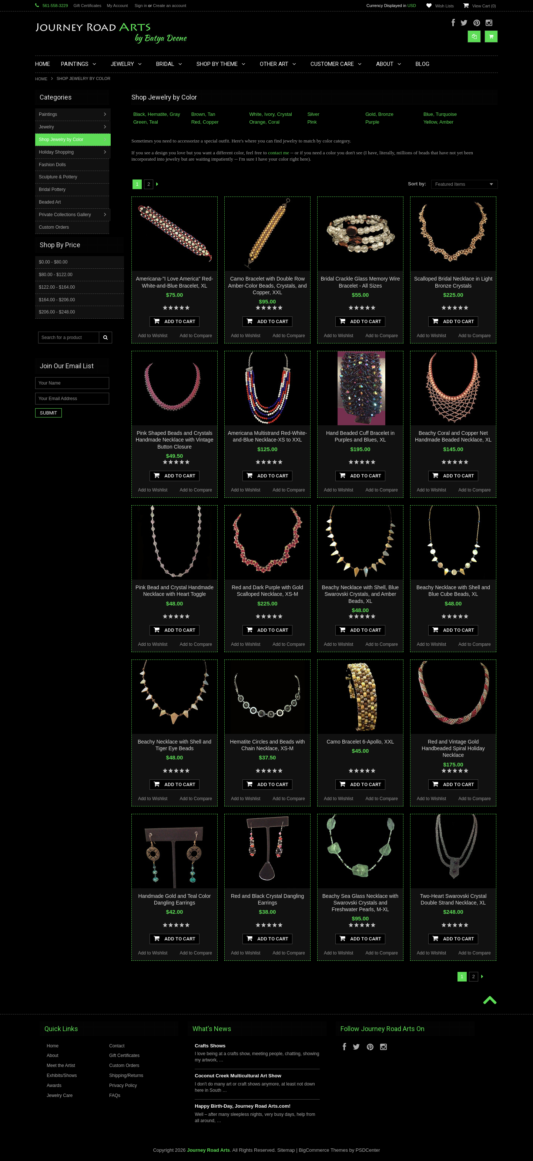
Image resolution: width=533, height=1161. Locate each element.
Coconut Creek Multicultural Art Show (238, 1075)
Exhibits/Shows (62, 1075)
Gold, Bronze (379, 114)
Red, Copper (205, 122)
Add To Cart (174, 321)
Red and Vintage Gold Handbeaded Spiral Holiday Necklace (453, 748)
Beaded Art (50, 238)
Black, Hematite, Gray (156, 114)
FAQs (114, 1095)
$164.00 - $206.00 (57, 335)
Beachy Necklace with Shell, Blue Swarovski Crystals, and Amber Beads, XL (360, 594)
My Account (117, 5)
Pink (311, 122)
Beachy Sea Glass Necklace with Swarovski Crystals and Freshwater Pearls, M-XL (360, 902)
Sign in (141, 5)
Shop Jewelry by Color (62, 175)
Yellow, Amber (438, 122)
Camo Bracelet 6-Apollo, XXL (360, 742)
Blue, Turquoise (440, 114)
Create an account (169, 5)
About (52, 1055)
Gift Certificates (87, 5)
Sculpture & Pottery (59, 213)
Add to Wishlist (152, 335)
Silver (313, 114)
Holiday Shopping (57, 188)
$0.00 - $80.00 (53, 298)
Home (41, 79)
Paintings (49, 150)
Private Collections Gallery (66, 251)
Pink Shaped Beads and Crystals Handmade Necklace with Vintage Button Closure (175, 439)
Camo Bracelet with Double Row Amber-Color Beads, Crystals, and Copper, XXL (267, 285)
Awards (54, 1085)
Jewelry (47, 163)
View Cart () (484, 6)
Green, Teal (145, 122)
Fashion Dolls (53, 201)
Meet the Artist (61, 1065)
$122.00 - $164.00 (57, 323)
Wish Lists (444, 6)
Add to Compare (196, 335)
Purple (372, 122)
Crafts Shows (210, 1045)
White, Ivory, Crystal (270, 114)
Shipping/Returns (126, 1075)
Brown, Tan (203, 114)
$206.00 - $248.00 (57, 347)
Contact (116, 1045)
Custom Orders (55, 263)
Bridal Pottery (53, 225)
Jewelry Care (60, 1095)
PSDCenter (368, 1150)
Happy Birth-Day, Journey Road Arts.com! (243, 1106)
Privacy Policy (123, 1085)
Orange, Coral (264, 122)
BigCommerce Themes (323, 1150)
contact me (278, 152)
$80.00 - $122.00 (56, 310)
